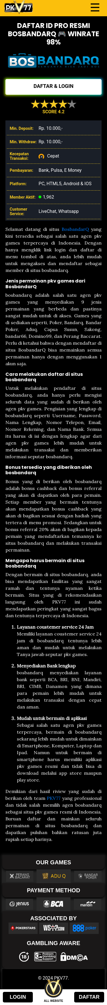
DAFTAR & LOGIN (53, 86)
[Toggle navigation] (95, 7)
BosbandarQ (75, 229)
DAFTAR (89, 997)
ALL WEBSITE (53, 1000)
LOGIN (18, 997)
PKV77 (53, 798)
